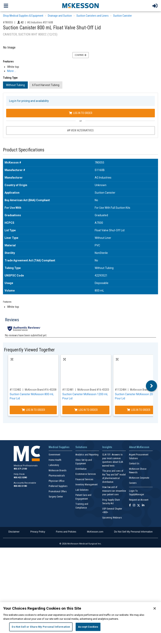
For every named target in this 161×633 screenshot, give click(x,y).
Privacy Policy (37, 531)
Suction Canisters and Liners (92, 15)
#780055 (8, 22)
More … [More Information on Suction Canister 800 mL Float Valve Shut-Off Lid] (11, 71)
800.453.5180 (20, 486)
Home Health (55, 460)
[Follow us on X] (138, 505)
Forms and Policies (66, 531)
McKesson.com (95, 531)
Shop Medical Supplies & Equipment (23, 15)
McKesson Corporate (139, 477)
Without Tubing (15, 85)
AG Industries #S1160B (40, 22)
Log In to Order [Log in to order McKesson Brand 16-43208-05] (33, 409)
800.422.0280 (20, 477)
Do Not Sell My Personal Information (133, 531)
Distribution (81, 469)
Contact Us (134, 463)
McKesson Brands (58, 470)
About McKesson (139, 447)
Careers (133, 483)
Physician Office (56, 481)
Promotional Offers (58, 491)
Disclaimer (13, 531)
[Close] (154, 608)
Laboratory (54, 465)
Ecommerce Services (85, 474)
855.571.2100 (20, 469)
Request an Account (138, 499)
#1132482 (15, 389)
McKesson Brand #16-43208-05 (42, 389)
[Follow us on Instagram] (134, 505)
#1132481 (68, 389)
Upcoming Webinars (112, 517)
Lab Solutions (82, 490)
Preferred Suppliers (58, 486)
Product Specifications (23, 149)
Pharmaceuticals (57, 475)
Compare (81, 55)
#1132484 (120, 389)
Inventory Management (86, 484)
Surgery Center (56, 496)
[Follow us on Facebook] (130, 505)
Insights (107, 447)
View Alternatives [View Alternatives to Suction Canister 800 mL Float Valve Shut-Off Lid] (80, 130)
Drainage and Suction (60, 15)
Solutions (81, 447)
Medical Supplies (59, 447)
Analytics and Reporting (86, 454)
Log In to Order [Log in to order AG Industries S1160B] (80, 113)
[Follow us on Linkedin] (143, 505)
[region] (80, 617)
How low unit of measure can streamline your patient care (114, 491)
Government (54, 454)
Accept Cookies (88, 626)
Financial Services (84, 479)
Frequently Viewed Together (29, 349)
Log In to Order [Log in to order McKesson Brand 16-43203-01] (86, 409)
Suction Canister (122, 15)
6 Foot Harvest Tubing (45, 85)
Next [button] (151, 386)
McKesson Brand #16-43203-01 (95, 389)
